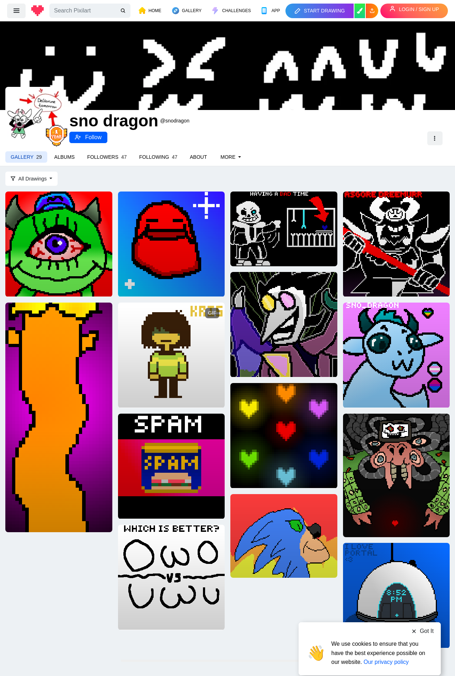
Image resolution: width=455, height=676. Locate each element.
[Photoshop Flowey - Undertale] (396, 475)
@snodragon (174, 121)
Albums (64, 157)
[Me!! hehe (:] (396, 354)
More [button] (228, 157)
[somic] (283, 535)
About (198, 157)
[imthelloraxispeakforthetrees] (58, 417)
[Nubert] (171, 243)
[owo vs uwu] (171, 577)
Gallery (26, 157)
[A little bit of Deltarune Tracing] (171, 354)
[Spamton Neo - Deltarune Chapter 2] (283, 324)
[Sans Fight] (283, 228)
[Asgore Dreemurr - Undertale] (396, 243)
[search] (123, 10)
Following (158, 157)
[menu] (16, 11)
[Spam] (171, 465)
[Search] (89, 11)
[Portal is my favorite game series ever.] (396, 595)
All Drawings (29, 179)
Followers (107, 157)
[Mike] (58, 243)
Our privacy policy (386, 648)
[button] (372, 11)
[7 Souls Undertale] (283, 435)
